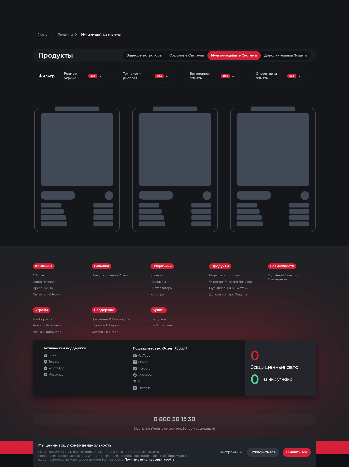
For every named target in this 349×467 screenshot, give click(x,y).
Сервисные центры (106, 332)
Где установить (161, 325)
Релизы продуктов (47, 332)
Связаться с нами (46, 294)
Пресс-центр (43, 288)
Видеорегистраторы (144, 55)
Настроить (231, 452)
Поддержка (104, 310)
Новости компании (47, 325)
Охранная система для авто (230, 282)
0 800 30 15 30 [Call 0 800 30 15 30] (174, 419)
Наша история (44, 282)
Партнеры (158, 282)
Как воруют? (42, 319)
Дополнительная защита (285, 55)
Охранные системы (186, 55)
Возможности (282, 266)
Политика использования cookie (149, 459)
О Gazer (39, 275)
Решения (101, 266)
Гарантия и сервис (106, 325)
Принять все (296, 452)
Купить (158, 310)
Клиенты (156, 275)
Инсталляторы (161, 288)
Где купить (158, 319)
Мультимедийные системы (234, 55)
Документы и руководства (111, 319)
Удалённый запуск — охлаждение (283, 277)
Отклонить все (263, 452)
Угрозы (41, 310)
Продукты (220, 266)
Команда (157, 294)
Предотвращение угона (110, 275)
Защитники (162, 266)
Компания (43, 266)
